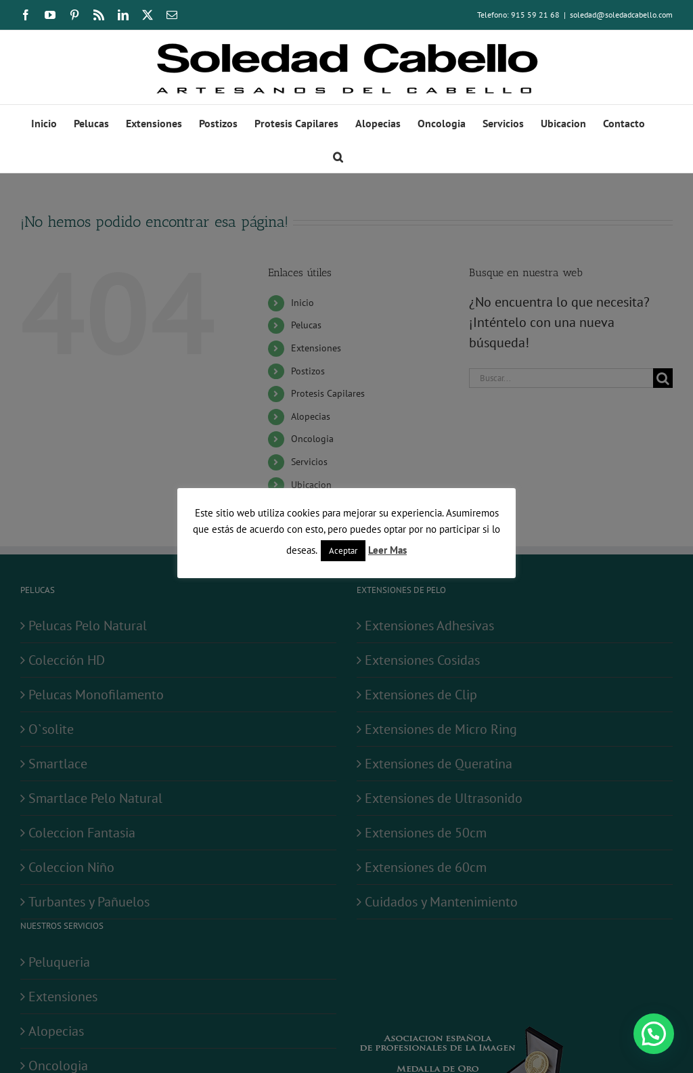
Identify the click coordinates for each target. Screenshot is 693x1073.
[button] (338, 156)
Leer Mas (387, 550)
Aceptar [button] (343, 550)
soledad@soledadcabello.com (621, 14)
